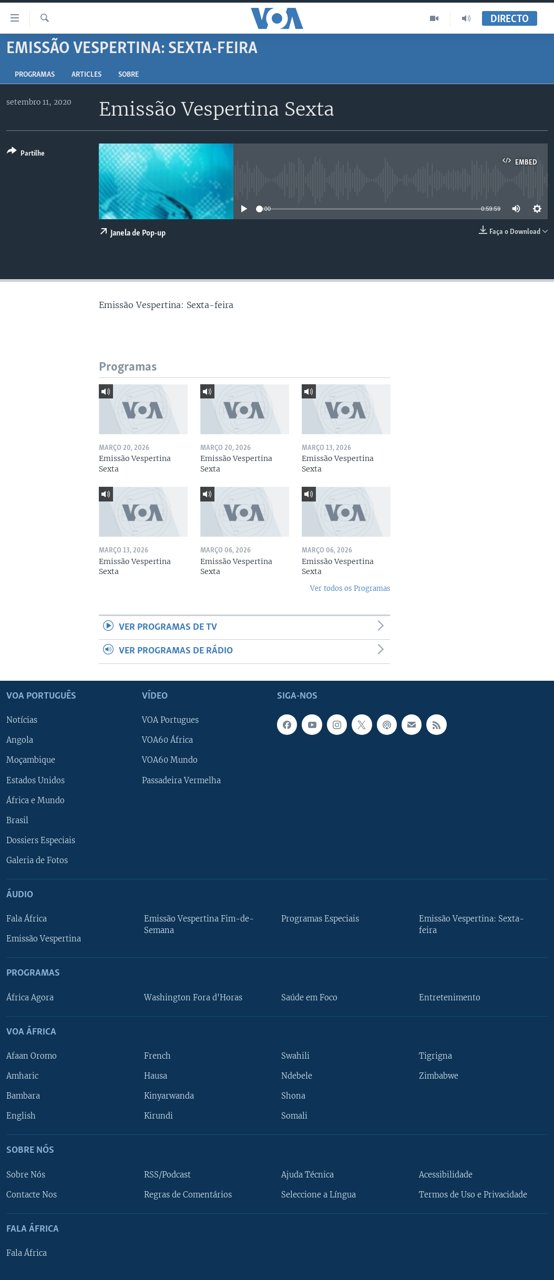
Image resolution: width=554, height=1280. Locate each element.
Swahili (295, 1056)
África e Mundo (35, 800)
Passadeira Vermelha (181, 780)
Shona (293, 1096)
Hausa (155, 1076)
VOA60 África (167, 740)
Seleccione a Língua (318, 1194)
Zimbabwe (438, 1076)
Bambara (23, 1096)
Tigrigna (435, 1056)
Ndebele (296, 1076)
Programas (35, 75)
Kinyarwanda (169, 1096)
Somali (294, 1116)
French (157, 1056)
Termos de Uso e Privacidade (473, 1194)
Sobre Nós (25, 1174)
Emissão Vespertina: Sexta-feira (471, 924)
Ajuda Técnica (307, 1174)
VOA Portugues (170, 720)
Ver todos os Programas (350, 588)
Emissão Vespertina (43, 939)
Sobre (128, 75)
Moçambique (30, 760)
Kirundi (158, 1116)
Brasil (17, 820)
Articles (86, 75)
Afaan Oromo (31, 1056)
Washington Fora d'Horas (193, 997)
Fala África (26, 919)
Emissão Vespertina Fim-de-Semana (199, 924)
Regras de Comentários (188, 1194)
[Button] (26, 154)
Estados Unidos (35, 780)
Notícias (21, 720)
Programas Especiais (320, 919)
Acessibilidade (446, 1174)
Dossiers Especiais (40, 840)
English (21, 1116)
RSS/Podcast (167, 1174)
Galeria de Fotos (37, 860)
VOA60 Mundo (170, 760)
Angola (19, 740)
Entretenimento (449, 997)
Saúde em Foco (309, 997)
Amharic (22, 1076)
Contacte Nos (31, 1194)
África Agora (30, 997)
